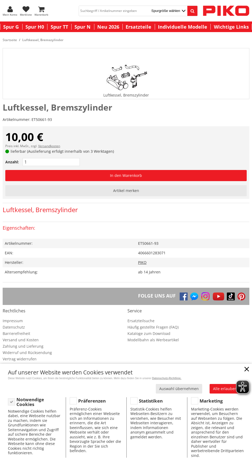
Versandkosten (49, 146)
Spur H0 (34, 27)
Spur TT (59, 27)
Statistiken (151, 401)
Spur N (82, 27)
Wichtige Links (231, 27)
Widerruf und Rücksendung (27, 352)
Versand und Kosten (21, 339)
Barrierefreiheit (16, 333)
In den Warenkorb (126, 175)
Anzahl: (12, 161)
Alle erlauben (225, 388)
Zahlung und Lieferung (23, 346)
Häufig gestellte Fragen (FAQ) (153, 327)
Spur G (11, 27)
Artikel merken (126, 190)
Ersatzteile (138, 27)
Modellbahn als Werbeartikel (153, 339)
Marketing (211, 401)
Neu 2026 (108, 27)
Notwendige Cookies (30, 402)
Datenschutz (14, 327)
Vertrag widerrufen (20, 358)
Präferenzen (92, 401)
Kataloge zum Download (148, 333)
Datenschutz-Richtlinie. (167, 378)
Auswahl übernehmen (179, 388)
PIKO (142, 262)
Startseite (10, 40)
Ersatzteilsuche (140, 320)
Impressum (13, 320)
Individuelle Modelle (182, 27)
